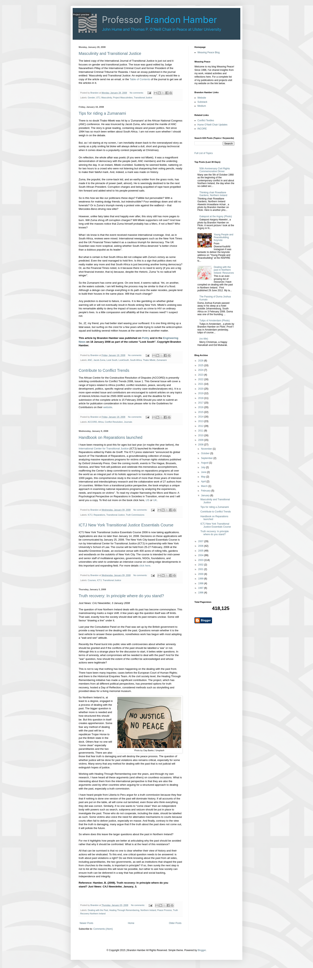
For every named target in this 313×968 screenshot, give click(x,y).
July (203, 467)
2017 (201, 402)
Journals (128, 422)
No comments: (137, 93)
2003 (201, 560)
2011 (201, 430)
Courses (92, 580)
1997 (201, 588)
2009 (201, 440)
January (205, 495)
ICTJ (90, 515)
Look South (111, 360)
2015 (201, 412)
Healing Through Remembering (124, 910)
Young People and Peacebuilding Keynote (223, 237)
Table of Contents (140, 79)
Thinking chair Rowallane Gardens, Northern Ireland (213, 194)
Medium (201, 106)
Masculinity (106, 97)
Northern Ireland (148, 910)
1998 (201, 583)
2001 (201, 569)
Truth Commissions (135, 515)
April (203, 481)
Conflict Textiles (205, 120)
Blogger (202, 950)
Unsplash (160, 750)
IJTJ (98, 97)
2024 (201, 370)
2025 (201, 365)
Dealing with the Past (98, 910)
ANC (90, 360)
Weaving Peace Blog (208, 52)
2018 (201, 398)
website (107, 407)
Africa (101, 422)
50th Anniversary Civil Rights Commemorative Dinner (214, 170)
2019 (201, 393)
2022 (201, 379)
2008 (201, 444)
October (205, 453)
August (205, 462)
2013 (201, 421)
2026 (201, 360)
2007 (201, 541)
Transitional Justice (143, 97)
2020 (201, 388)
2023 (201, 374)
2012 (201, 426)
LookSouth (124, 360)
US (147, 500)
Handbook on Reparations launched (110, 437)
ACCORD (92, 422)
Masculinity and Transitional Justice (110, 53)
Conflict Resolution (114, 422)
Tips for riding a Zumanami (102, 113)
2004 (201, 555)
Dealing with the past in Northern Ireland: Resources (224, 270)
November (207, 448)
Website (201, 97)
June (204, 472)
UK (155, 500)
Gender (91, 97)
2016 (201, 407)
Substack (202, 102)
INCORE (202, 128)
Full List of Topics (203, 153)
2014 (201, 416)
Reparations (99, 515)
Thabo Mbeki (149, 360)
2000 (201, 574)
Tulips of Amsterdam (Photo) (214, 320)
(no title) (203, 338)
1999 (201, 578)
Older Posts (175, 923)
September (207, 458)
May (203, 476)
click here (144, 565)
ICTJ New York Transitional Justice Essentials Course (126, 525)
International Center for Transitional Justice (104, 448)
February (206, 490)
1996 (201, 592)
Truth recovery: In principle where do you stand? (121, 596)
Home (131, 923)
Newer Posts (86, 923)
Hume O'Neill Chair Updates (212, 124)
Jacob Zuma (99, 360)
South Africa (136, 360)
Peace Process (164, 910)
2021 (201, 384)
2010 (201, 435)
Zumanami (161, 360)
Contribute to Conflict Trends (104, 370)
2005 (201, 550)
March (204, 486)
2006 (201, 546)
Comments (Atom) (103, 929)
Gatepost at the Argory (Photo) (215, 216)
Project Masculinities (123, 97)
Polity (145, 337)
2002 (201, 564)
